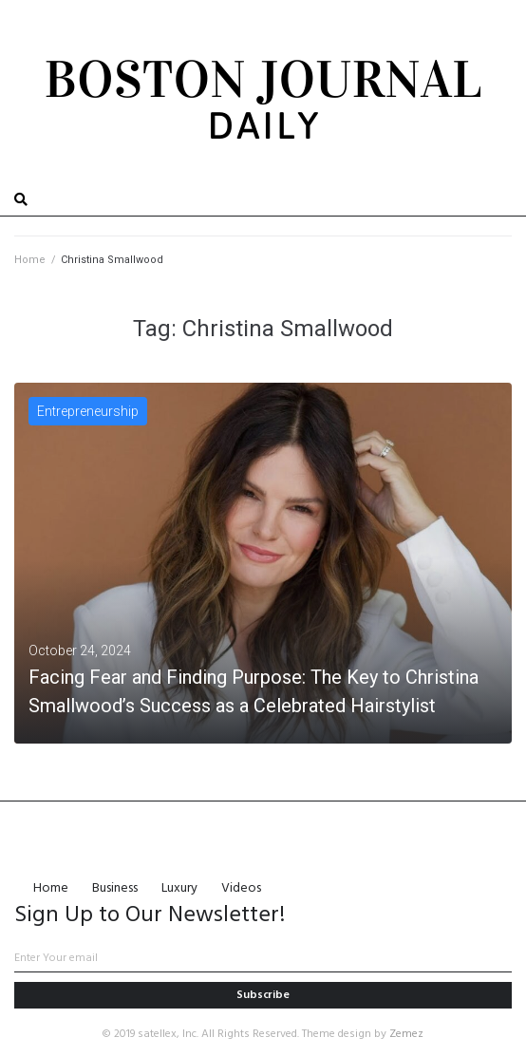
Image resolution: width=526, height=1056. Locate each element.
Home (30, 260)
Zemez (406, 1034)
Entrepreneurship (88, 411)
